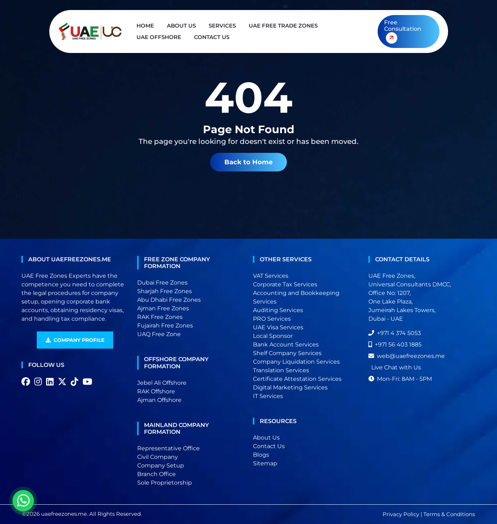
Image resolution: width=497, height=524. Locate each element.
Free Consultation (402, 32)
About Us (181, 25)
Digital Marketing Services (290, 387)
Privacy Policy (401, 514)
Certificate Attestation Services (297, 378)
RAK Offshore (156, 391)
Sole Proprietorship (164, 482)
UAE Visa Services (278, 327)
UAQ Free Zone (159, 334)
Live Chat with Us (396, 367)
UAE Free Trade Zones (283, 25)
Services (222, 25)
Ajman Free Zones (163, 308)
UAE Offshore (158, 37)
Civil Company (157, 456)
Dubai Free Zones (162, 282)
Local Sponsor (273, 336)
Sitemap (265, 463)
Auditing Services (278, 310)
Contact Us (211, 37)
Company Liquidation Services (296, 361)
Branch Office (156, 474)
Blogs (261, 454)
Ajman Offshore (159, 400)
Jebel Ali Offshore (162, 382)
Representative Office (168, 448)
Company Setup (160, 465)
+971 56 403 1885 (395, 344)
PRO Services (272, 318)
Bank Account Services (286, 344)
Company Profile (75, 340)
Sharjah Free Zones (164, 291)
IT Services (268, 396)
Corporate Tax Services (285, 284)
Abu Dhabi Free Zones (169, 299)
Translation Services (281, 370)
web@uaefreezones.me (406, 356)
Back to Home (248, 162)
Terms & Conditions (449, 514)
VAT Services (270, 275)
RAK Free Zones (160, 317)
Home (145, 25)
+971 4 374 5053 (394, 333)
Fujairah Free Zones (165, 325)
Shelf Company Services (287, 353)
